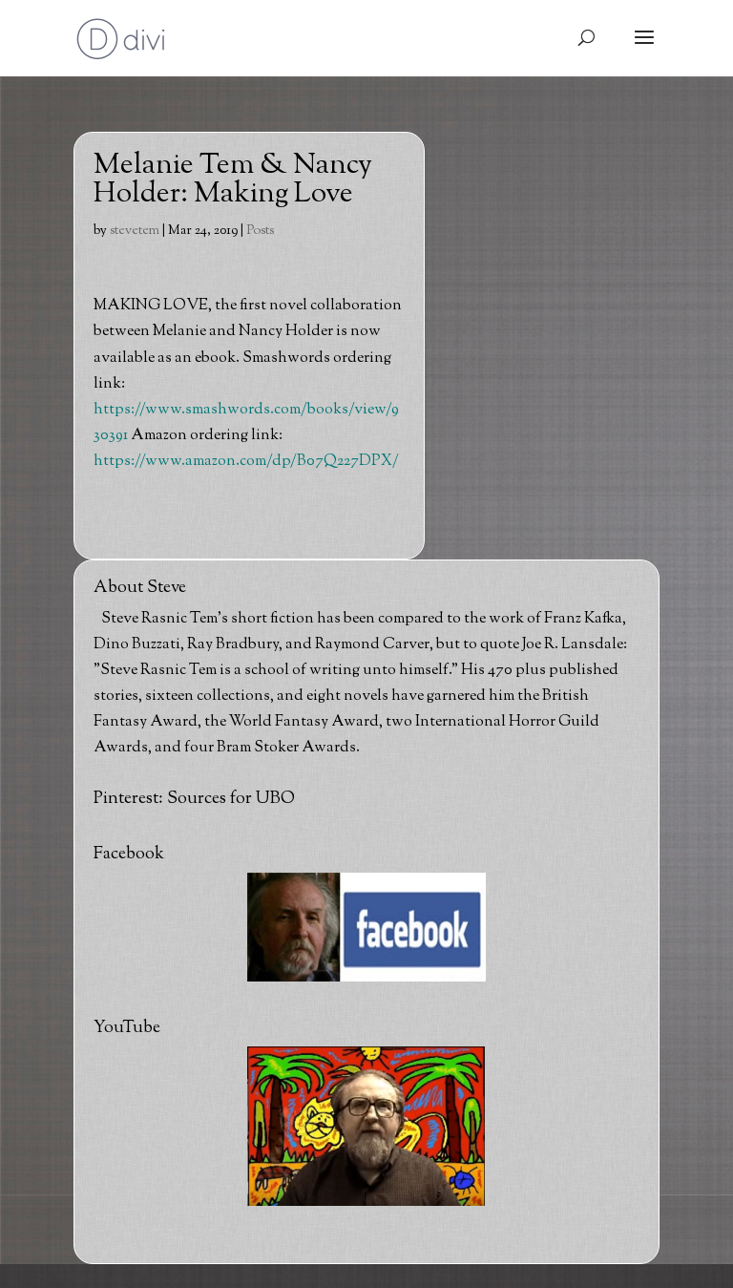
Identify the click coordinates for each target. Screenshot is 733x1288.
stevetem (134, 231)
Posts (260, 231)
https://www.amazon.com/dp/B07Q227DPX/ (246, 462)
